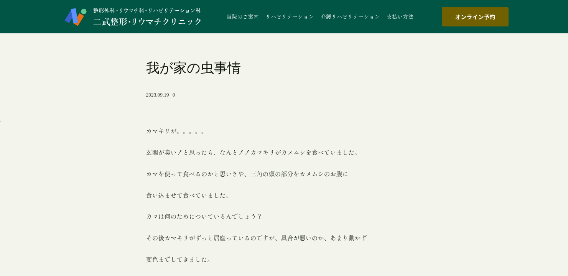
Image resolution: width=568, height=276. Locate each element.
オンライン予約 (475, 17)
